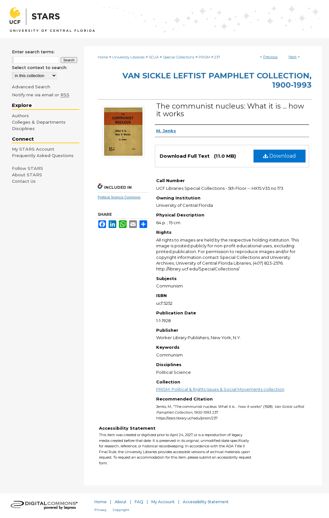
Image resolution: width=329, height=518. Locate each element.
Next (293, 57)
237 (217, 57)
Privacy (100, 510)
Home (103, 57)
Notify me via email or (40, 94)
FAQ (139, 501)
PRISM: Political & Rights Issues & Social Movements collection (220, 389)
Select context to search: (39, 67)
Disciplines (23, 128)
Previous (270, 57)
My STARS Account (33, 149)
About (121, 501)
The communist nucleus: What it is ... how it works (230, 110)
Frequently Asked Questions (43, 155)
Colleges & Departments (39, 122)
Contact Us (24, 181)
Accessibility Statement (206, 501)
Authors (20, 115)
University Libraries (128, 57)
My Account (163, 501)
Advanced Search (31, 86)
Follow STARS (27, 168)
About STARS (27, 174)
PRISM (204, 57)
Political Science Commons (119, 197)
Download (279, 156)
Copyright (121, 510)
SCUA (154, 57)
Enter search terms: (33, 51)
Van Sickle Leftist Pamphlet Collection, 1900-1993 (217, 80)
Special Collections (178, 57)
